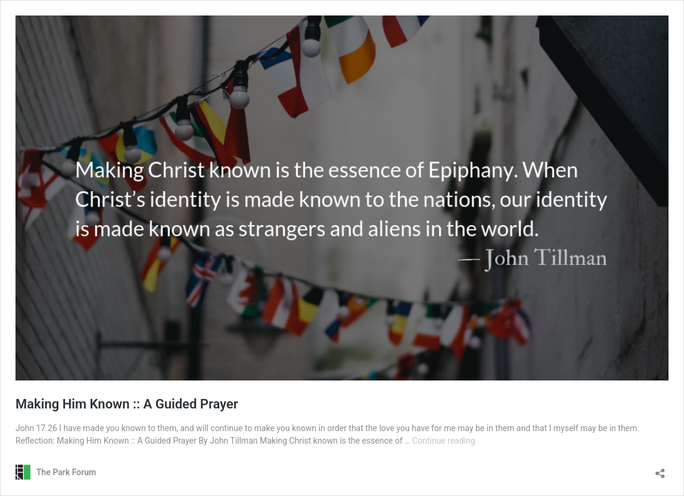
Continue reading (443, 440)
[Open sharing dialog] (660, 469)
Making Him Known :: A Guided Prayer (126, 404)
